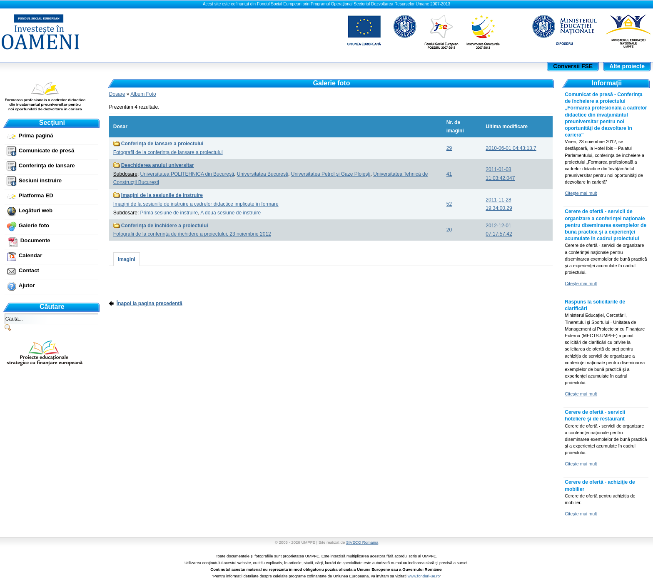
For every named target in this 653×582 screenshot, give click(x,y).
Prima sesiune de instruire (169, 213)
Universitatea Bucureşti (262, 174)
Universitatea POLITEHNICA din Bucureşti (187, 174)
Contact (29, 270)
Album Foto (143, 94)
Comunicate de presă (46, 150)
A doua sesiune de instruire (230, 213)
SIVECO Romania (362, 542)
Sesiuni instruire (40, 180)
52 (449, 204)
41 (449, 174)
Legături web (35, 210)
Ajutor (27, 285)
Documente (35, 240)
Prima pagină (36, 135)
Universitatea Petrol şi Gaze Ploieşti (331, 174)
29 (449, 148)
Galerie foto (34, 225)
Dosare (117, 94)
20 (449, 230)
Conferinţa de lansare (47, 165)
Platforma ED (36, 195)
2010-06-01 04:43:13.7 (511, 148)
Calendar (30, 255)
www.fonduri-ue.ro (424, 576)
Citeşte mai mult (581, 193)
